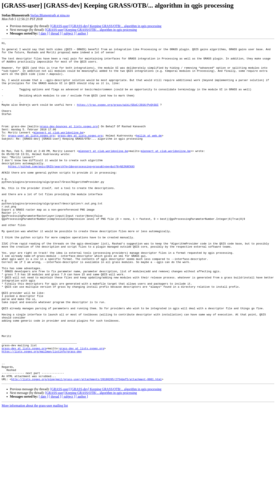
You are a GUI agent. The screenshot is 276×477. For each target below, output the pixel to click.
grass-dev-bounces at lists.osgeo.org (69, 143)
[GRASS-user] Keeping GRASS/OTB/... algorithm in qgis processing (91, 29)
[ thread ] (55, 33)
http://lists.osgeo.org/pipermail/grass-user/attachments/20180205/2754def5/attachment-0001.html (86, 447)
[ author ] (82, 33)
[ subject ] (68, 33)
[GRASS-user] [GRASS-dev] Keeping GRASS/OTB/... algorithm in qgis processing (105, 26)
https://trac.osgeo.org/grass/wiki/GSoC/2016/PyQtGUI (118, 117)
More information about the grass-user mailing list (35, 473)
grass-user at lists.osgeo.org (31, 154)
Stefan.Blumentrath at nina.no (50, 15)
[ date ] (43, 33)
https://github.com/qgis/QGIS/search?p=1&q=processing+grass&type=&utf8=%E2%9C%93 (71, 191)
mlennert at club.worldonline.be (58, 151)
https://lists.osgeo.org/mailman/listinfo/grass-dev (42, 414)
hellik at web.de (149, 154)
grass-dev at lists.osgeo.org (80, 154)
